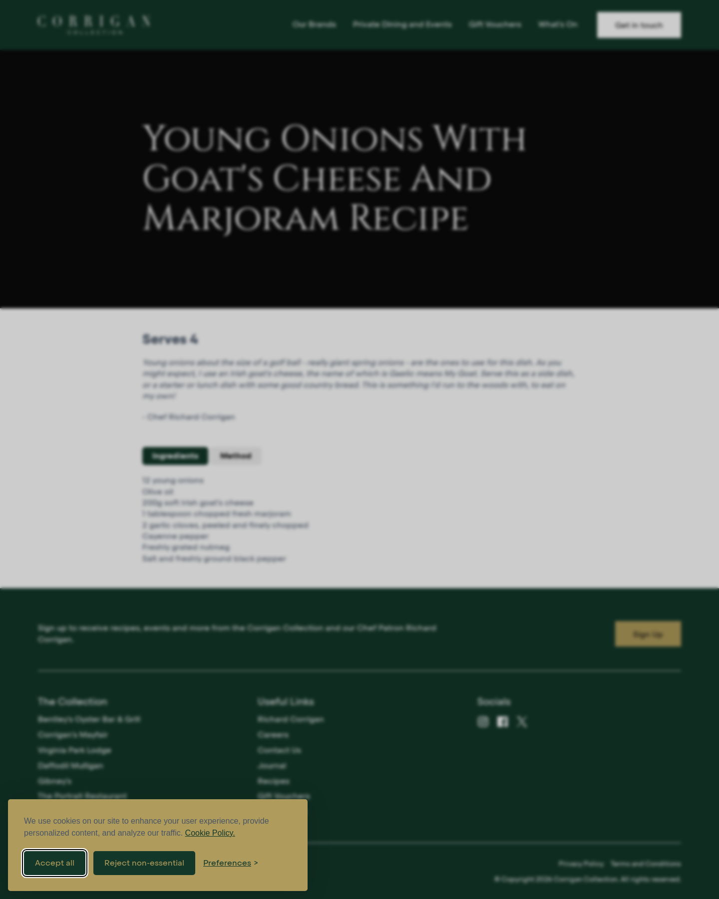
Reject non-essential (144, 863)
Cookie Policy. (210, 833)
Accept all (54, 863)
